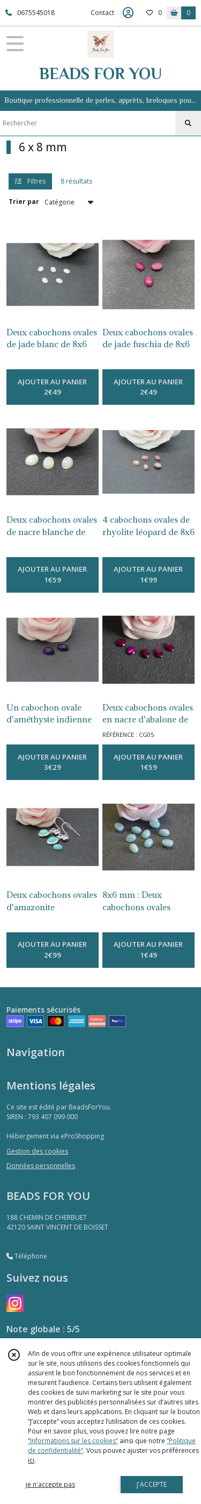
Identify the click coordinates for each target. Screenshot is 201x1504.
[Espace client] (128, 13)
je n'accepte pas (50, 1484)
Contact (102, 12)
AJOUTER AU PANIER (52, 387)
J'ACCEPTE (152, 1484)
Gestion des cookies (37, 1151)
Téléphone (26, 1256)
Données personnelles (40, 1165)
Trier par (24, 201)
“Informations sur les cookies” (73, 1440)
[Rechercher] (188, 123)
